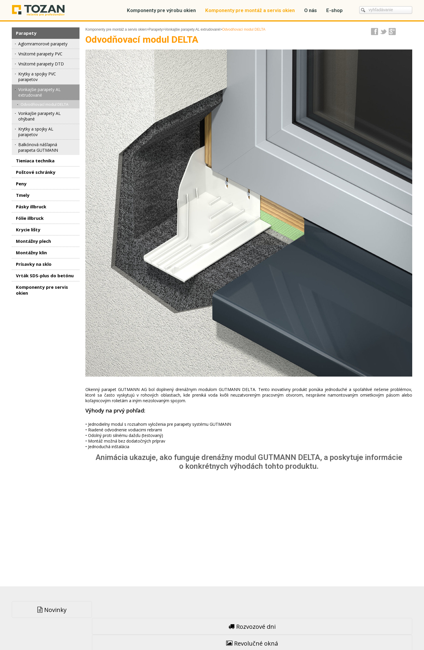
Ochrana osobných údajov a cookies (256, 632)
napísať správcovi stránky (199, 632)
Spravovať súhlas (306, 632)
